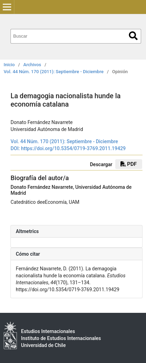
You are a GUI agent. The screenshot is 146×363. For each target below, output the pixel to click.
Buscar (133, 35)
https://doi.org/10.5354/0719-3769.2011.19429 (73, 148)
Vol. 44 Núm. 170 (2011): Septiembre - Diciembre (54, 71)
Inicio (9, 64)
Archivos (32, 64)
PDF (129, 164)
